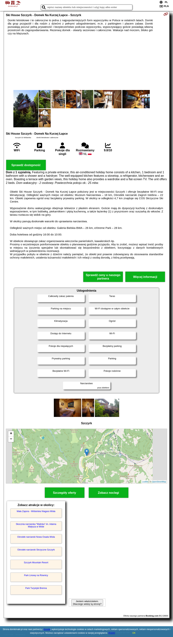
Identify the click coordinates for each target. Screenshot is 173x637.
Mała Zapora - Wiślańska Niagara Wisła (36, 511)
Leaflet (145, 482)
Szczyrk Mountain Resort (36, 562)
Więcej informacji (145, 276)
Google (46, 629)
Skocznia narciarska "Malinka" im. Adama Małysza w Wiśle (36, 525)
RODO (111, 633)
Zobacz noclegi (108, 492)
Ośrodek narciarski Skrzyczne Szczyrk (36, 549)
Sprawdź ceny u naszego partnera (103, 276)
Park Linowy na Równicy (36, 575)
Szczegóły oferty (64, 492)
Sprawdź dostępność (26, 165)
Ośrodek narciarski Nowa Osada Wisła (36, 537)
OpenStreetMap (159, 482)
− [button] (11, 439)
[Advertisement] (86, 62)
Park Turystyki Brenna (36, 588)
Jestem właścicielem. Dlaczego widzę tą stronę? (87, 602)
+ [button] (11, 433)
